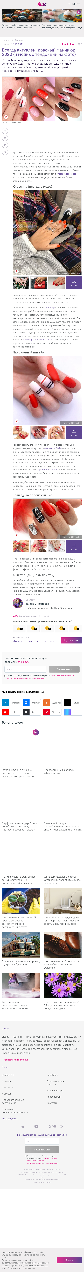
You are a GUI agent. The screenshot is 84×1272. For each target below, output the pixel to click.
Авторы (6, 1055)
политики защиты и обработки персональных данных (25, 1266)
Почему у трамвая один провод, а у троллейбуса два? (21, 924)
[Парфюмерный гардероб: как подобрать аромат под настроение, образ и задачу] (21, 781)
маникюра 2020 (53, 448)
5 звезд (73, 44)
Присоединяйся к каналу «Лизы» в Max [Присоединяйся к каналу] (59, 758)
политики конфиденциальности (18, 678)
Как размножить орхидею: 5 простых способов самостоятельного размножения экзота (19, 884)
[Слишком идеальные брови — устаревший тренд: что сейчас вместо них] (63, 822)
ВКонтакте (32, 702)
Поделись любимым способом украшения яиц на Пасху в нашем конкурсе (21, 26)
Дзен (29, 712)
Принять (69, 1260)
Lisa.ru (5, 44)
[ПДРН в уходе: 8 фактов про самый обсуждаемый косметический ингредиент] (21, 822)
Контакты (7, 1049)
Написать (73, 640)
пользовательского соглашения (62, 676)
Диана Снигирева (37, 603)
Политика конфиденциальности (15, 1072)
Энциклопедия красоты (55, 1044)
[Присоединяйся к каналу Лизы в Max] (63, 740)
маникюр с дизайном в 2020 (38, 339)
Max (70, 712)
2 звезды (65, 44)
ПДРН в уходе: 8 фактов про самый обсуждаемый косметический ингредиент (19, 842)
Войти (76, 3)
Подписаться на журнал (15, 1021)
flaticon (48, 1144)
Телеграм (11, 702)
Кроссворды (53, 1058)
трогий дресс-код (67, 173)
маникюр (50, 307)
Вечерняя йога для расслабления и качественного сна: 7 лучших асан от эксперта (63, 801)
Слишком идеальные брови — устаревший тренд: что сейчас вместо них (62, 842)
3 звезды (68, 44)
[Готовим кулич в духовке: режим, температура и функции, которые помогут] (62, 15)
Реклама (7, 1043)
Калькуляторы (55, 1052)
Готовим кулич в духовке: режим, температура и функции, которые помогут (62, 26)
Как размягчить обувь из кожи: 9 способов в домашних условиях (62, 926)
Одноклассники (52, 702)
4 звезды (70, 44)
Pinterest (51, 712)
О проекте (8, 1037)
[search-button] (69, 4)
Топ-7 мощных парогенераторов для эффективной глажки (15, 967)
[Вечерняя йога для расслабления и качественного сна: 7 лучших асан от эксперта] (63, 781)
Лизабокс (52, 1037)
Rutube (71, 702)
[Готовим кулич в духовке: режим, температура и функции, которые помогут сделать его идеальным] (21, 740)
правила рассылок (38, 678)
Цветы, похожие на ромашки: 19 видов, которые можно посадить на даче (61, 967)
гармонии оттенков (47, 469)
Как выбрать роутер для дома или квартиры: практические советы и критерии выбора (61, 882)
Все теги (51, 1064)
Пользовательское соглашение (13, 1063)
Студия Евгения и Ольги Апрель (47, 1141)
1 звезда (62, 44)
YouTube (10, 712)
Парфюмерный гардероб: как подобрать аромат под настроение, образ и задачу (19, 801)
